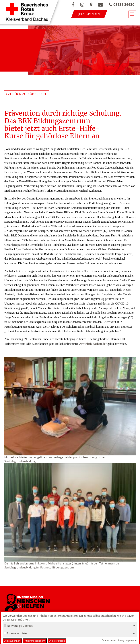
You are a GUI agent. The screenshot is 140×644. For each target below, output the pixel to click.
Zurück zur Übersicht (28, 94)
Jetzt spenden (89, 14)
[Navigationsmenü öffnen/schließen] (132, 14)
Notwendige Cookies (18, 625)
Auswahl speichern (35, 640)
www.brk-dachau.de (93, 343)
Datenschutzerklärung (113, 640)
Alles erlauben (57, 640)
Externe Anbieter (16, 633)
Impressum (131, 640)
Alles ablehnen (12, 640)
